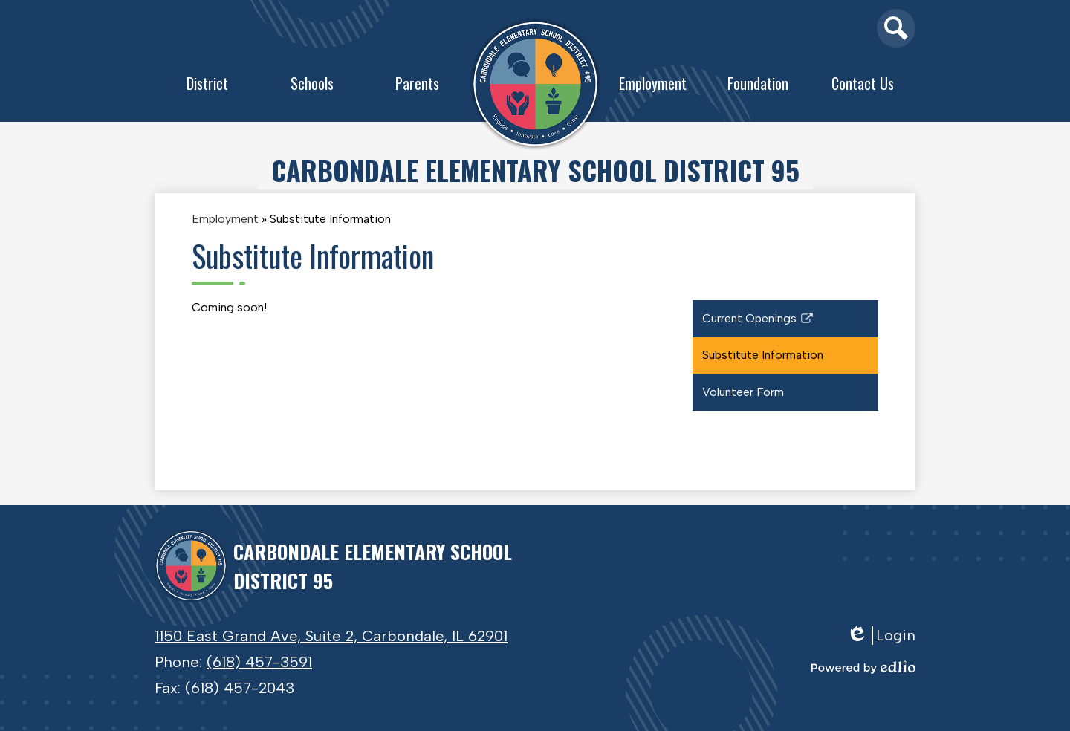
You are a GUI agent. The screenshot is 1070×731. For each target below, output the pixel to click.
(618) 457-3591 (259, 662)
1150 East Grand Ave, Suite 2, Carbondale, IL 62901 (331, 636)
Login (880, 635)
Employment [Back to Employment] (225, 219)
